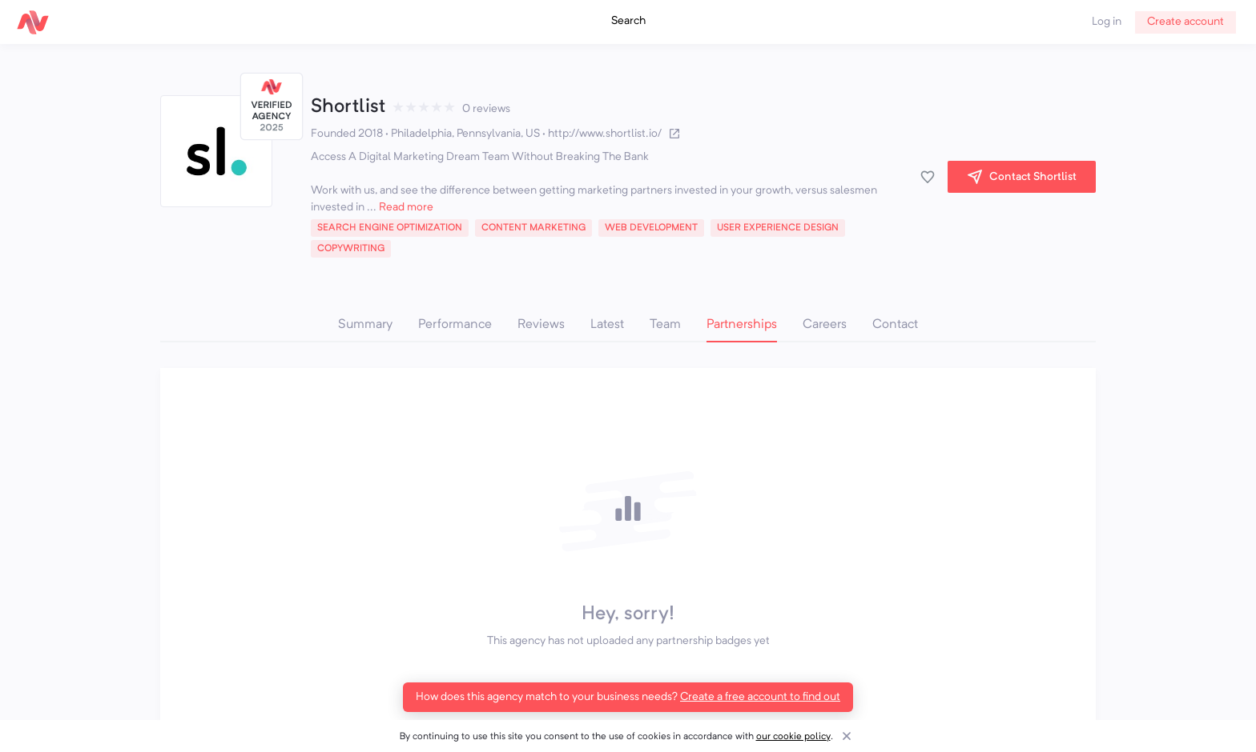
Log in (1106, 21)
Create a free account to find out (760, 696)
